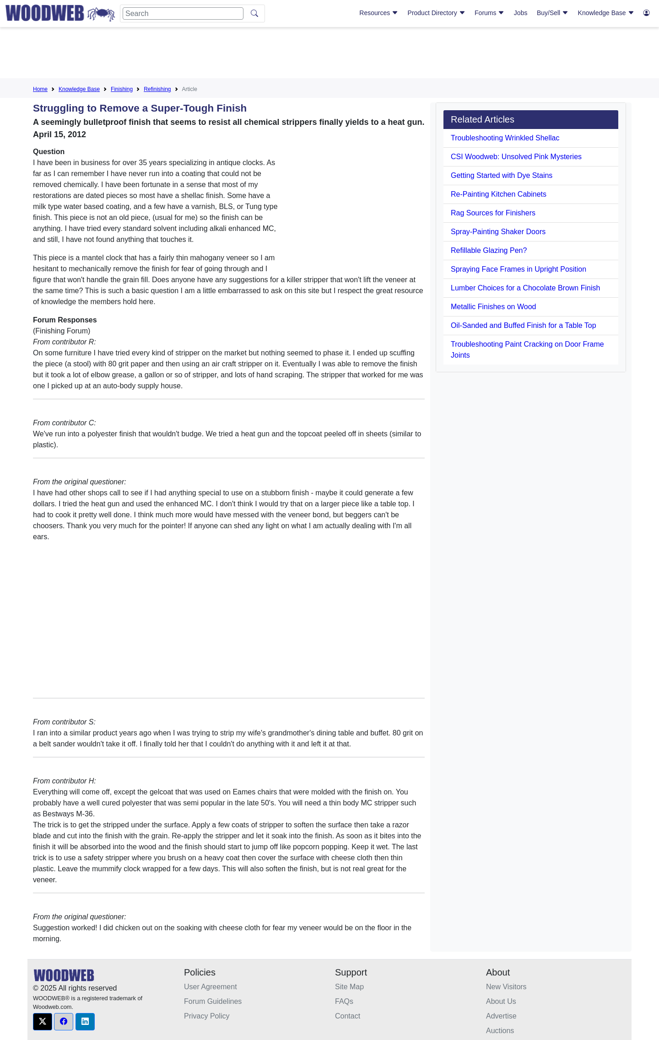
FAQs (344, 1001)
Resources (378, 12)
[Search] (183, 13)
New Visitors (506, 987)
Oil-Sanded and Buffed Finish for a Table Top (523, 325)
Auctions (500, 1031)
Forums (489, 12)
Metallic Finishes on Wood (493, 307)
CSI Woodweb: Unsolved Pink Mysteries (516, 157)
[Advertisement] (329, 54)
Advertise (501, 1016)
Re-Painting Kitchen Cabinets (498, 194)
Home (40, 89)
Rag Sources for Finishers (493, 213)
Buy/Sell (552, 12)
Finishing (122, 89)
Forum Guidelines (213, 1001)
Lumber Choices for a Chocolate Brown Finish (525, 288)
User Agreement (210, 987)
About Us (501, 1001)
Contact (347, 1016)
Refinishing (157, 89)
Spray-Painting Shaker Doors (498, 232)
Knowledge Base (606, 12)
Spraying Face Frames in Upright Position (518, 269)
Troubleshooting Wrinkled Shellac (505, 138)
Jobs (521, 12)
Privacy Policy (207, 1016)
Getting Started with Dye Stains (501, 175)
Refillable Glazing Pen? (489, 250)
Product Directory (436, 12)
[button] (42, 1021)
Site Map (349, 987)
